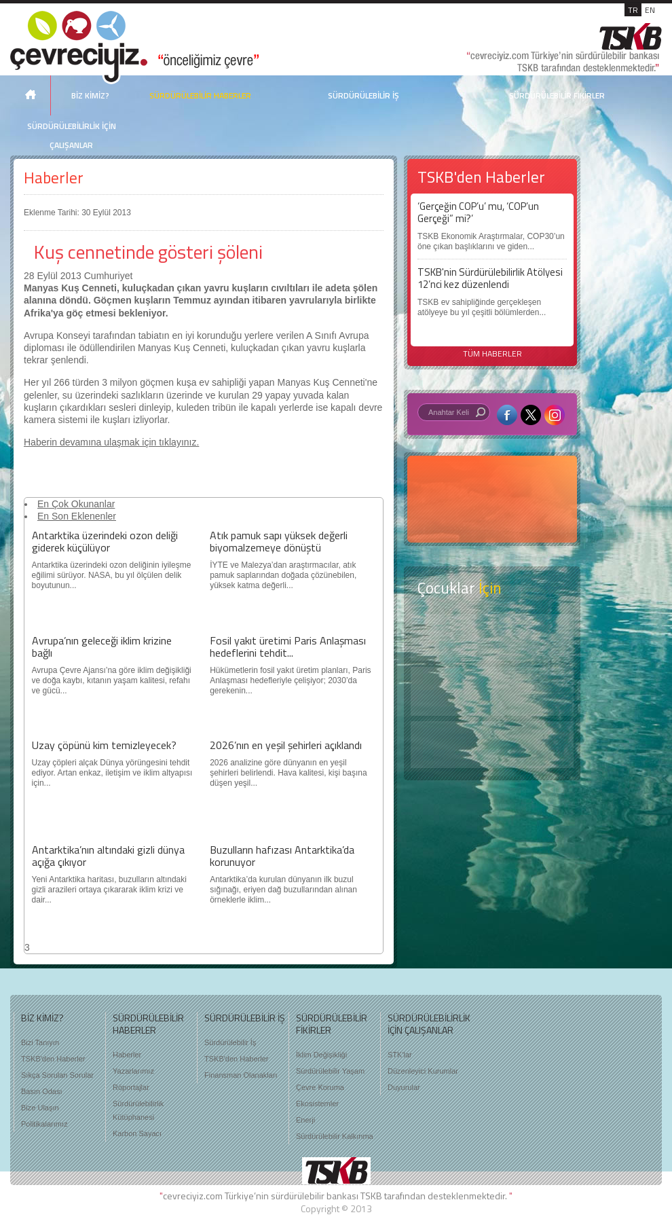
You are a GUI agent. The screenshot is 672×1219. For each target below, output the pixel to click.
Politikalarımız (44, 1124)
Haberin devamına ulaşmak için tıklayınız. (111, 442)
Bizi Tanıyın (40, 1042)
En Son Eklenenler (76, 516)
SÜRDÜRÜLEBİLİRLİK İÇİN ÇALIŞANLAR (71, 135)
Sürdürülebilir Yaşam (330, 1071)
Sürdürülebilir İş (230, 1042)
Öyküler (492, 691)
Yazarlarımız (133, 1071)
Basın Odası (41, 1091)
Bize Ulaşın (40, 1108)
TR (633, 9)
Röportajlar (131, 1087)
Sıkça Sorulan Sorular (57, 1075)
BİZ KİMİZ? (90, 95)
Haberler (53, 177)
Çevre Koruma (320, 1087)
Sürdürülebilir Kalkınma (334, 1136)
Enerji (305, 1120)
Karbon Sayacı (137, 1133)
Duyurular (404, 1087)
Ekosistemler (317, 1103)
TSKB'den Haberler (53, 1059)
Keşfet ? (492, 637)
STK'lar (400, 1055)
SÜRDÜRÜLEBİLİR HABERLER (200, 95)
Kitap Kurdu (492, 744)
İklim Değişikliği (321, 1055)
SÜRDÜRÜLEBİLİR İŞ (363, 95)
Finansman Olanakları (241, 1075)
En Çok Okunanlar (76, 503)
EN (650, 9)
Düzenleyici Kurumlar (423, 1071)
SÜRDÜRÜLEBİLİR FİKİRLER (557, 95)
